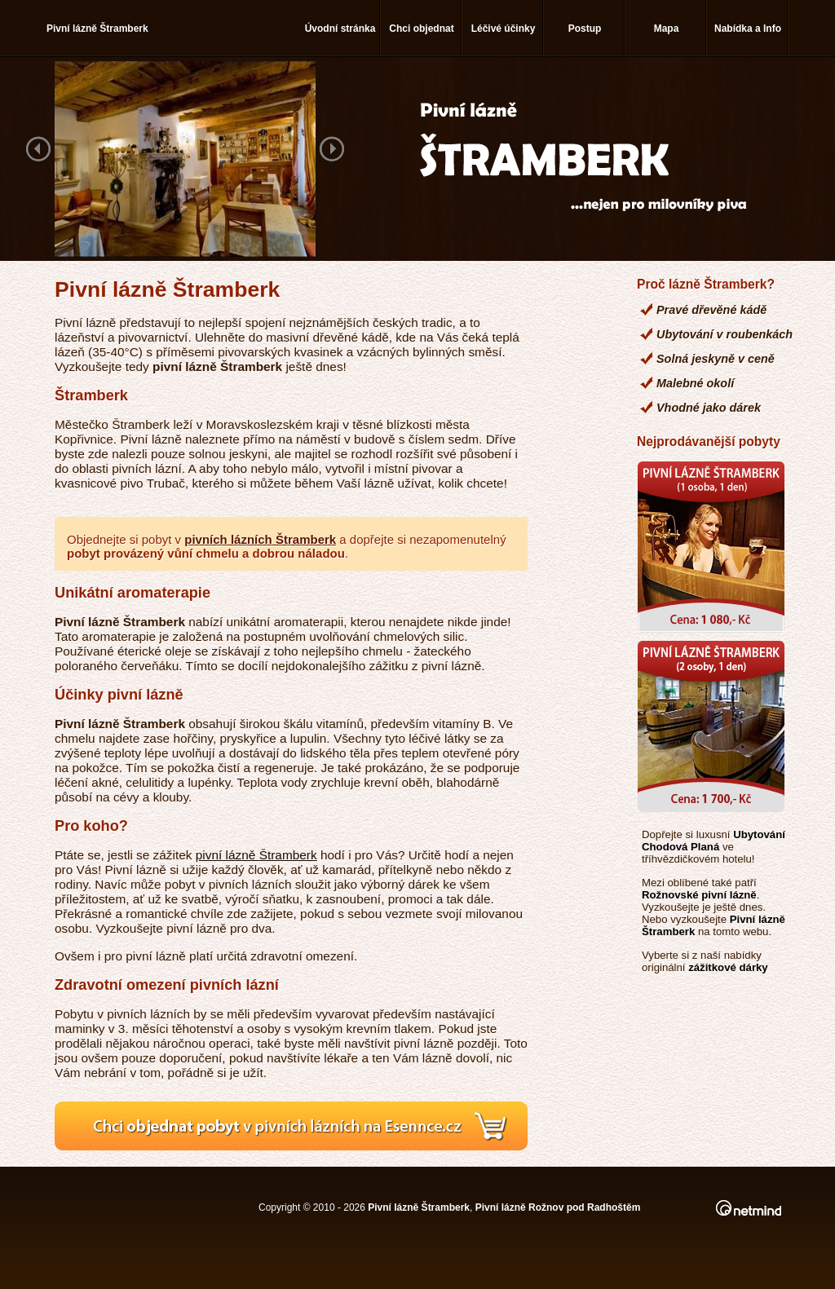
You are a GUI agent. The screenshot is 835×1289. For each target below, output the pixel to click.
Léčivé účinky (503, 28)
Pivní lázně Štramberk (419, 1207)
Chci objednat (421, 28)
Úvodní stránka (340, 28)
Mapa (666, 28)
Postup (585, 28)
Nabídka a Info (747, 28)
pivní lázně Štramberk (256, 855)
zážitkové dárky (728, 967)
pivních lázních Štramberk (260, 539)
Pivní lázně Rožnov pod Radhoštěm (558, 1207)
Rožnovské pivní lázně (699, 895)
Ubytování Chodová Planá (713, 840)
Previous (38, 150)
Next (332, 150)
